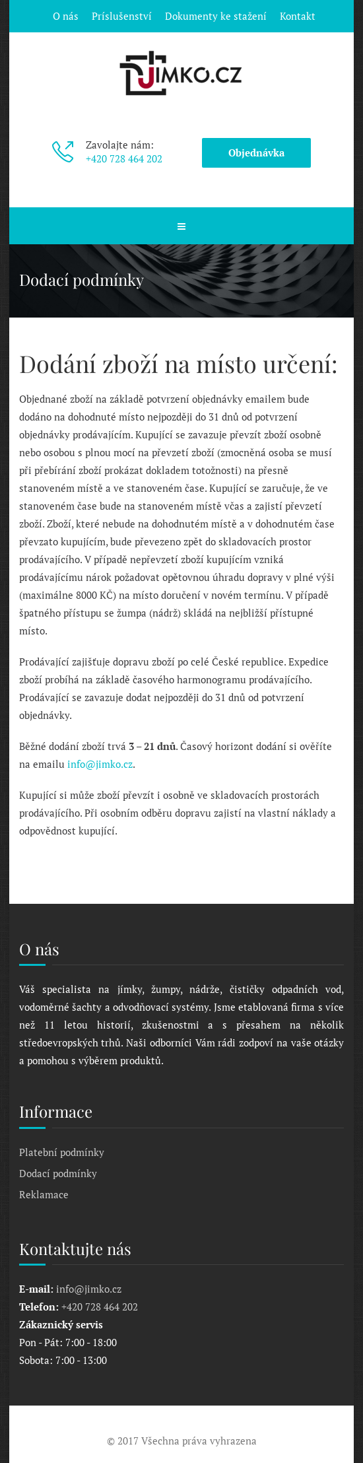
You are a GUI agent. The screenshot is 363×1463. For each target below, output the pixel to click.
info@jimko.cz (100, 763)
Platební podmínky (61, 1152)
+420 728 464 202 (124, 158)
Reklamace (44, 1194)
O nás (66, 15)
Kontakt (297, 15)
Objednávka (256, 152)
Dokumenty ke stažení (216, 15)
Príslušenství (122, 15)
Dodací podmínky (58, 1173)
